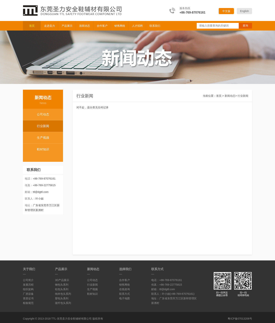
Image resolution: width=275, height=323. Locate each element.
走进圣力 (49, 25)
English (244, 11)
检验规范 (28, 302)
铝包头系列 (61, 289)
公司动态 (43, 114)
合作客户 (102, 25)
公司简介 (28, 280)
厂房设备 (28, 293)
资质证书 (28, 298)
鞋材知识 (43, 149)
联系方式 (124, 293)
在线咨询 (124, 289)
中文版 (226, 11)
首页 (32, 25)
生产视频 (43, 137)
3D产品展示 (62, 280)
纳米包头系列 (63, 293)
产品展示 (67, 25)
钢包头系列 (61, 284)
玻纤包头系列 (63, 302)
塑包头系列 (61, 298)
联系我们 (155, 25)
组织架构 (28, 289)
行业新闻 (43, 126)
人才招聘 (137, 25)
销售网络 (119, 25)
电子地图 (124, 298)
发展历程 (28, 284)
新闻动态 (84, 25)
